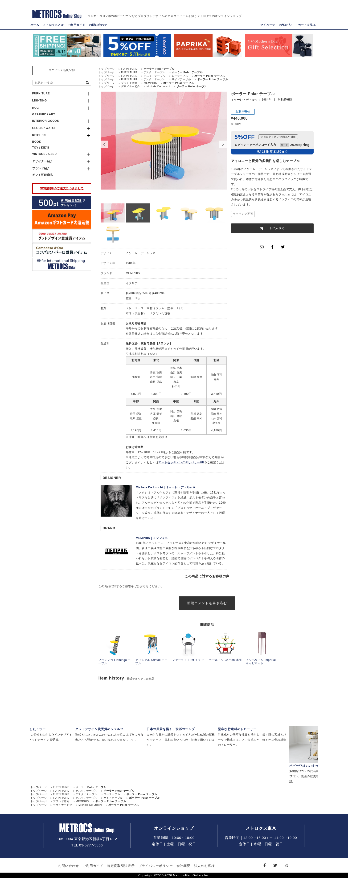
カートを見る (307, 25)
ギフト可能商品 (42, 175)
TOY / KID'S (40, 147)
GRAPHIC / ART (43, 114)
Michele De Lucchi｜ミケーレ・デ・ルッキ (166, 487)
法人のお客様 (204, 866)
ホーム (34, 25)
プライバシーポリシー (155, 866)
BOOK (36, 141)
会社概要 (183, 866)
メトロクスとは (53, 25)
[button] (223, 144)
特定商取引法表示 (121, 866)
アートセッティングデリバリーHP (181, 462)
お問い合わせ (98, 25)
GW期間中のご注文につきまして (62, 188)
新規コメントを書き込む (207, 603)
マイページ (267, 25)
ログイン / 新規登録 (62, 70)
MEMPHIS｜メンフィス (152, 538)
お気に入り (286, 25)
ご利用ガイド (77, 25)
